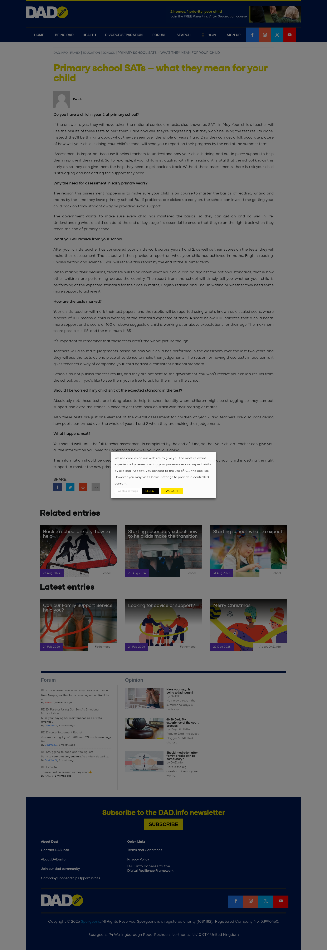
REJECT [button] (150, 491)
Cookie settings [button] (128, 491)
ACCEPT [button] (172, 491)
